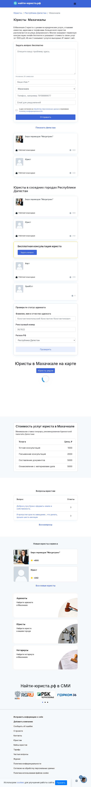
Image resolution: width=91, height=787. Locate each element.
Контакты (18, 736)
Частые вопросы (21, 754)
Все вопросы (45, 524)
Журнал (17, 759)
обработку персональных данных (46, 109)
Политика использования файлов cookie (31, 773)
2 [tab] (45, 702)
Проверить (45, 349)
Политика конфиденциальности (27, 764)
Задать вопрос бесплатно (29, 45)
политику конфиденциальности (30, 111)
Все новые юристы (45, 585)
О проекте (18, 731)
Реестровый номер (25, 324)
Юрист (28, 159)
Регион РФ (21, 335)
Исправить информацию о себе (28, 717)
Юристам (18, 740)
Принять (61, 782)
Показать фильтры (45, 127)
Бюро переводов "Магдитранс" (39, 136)
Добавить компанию (23, 722)
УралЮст (29, 286)
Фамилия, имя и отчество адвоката (33, 313)
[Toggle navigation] (75, 4)
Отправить (45, 117)
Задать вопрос (27, 252)
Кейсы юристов (20, 745)
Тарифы (17, 750)
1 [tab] (43, 702)
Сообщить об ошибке (23, 726)
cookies (20, 782)
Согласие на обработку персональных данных (34, 768)
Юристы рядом (45, 370)
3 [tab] (48, 702)
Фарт (27, 263)
